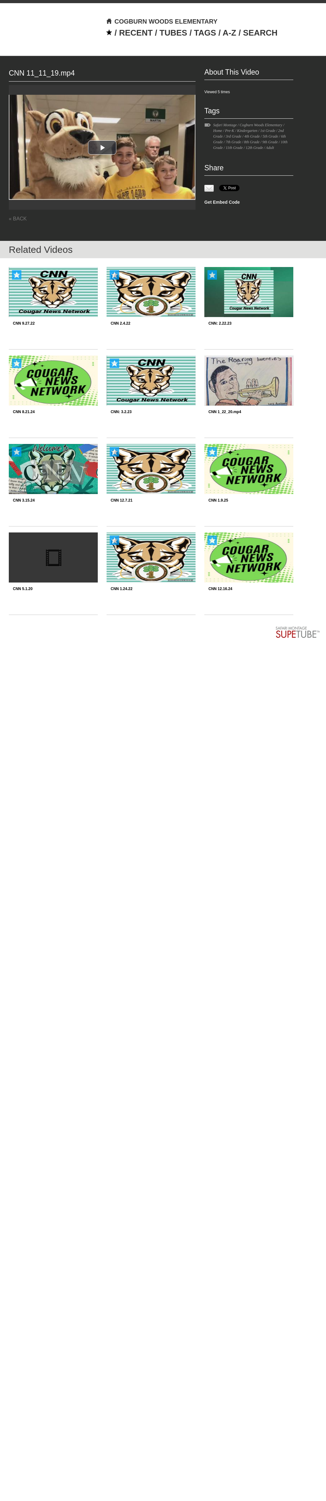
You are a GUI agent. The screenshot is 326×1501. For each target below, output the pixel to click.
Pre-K (229, 130)
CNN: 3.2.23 (121, 412)
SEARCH (260, 32)
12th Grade (254, 147)
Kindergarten (247, 130)
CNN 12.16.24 (220, 589)
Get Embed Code (222, 202)
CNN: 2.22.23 (219, 323)
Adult (270, 147)
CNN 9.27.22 (24, 323)
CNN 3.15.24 (24, 500)
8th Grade (251, 142)
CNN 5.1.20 (23, 589)
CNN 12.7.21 (121, 500)
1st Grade (267, 130)
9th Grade (270, 142)
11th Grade (234, 147)
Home (217, 130)
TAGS (205, 32)
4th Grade (252, 136)
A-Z (229, 32)
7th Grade (233, 142)
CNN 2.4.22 (120, 323)
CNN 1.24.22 (121, 589)
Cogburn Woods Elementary (261, 125)
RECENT (136, 32)
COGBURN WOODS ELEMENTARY (162, 21)
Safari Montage (225, 125)
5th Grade (270, 136)
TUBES (173, 32)
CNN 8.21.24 (24, 412)
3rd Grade (233, 136)
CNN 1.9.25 (218, 500)
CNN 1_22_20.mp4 (224, 412)
